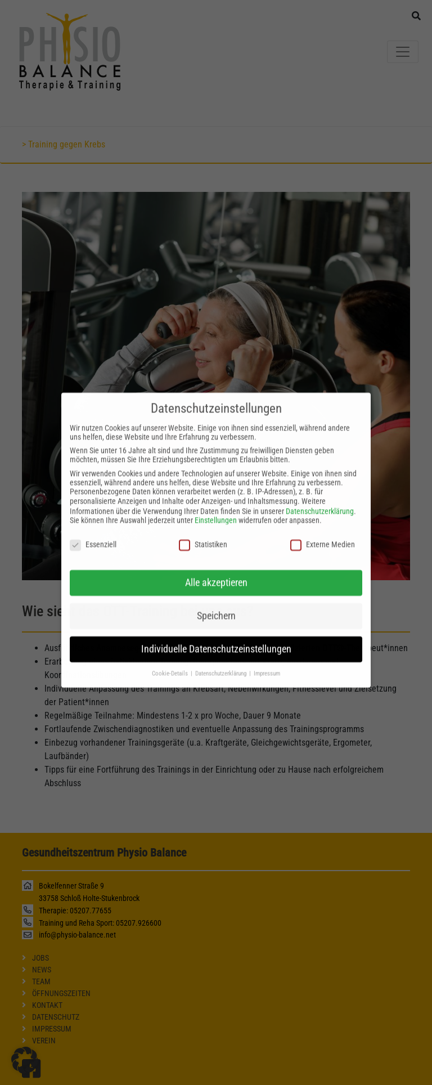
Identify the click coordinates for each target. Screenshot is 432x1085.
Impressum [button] (267, 665)
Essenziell (93, 536)
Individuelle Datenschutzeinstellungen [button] (216, 641)
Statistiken (203, 536)
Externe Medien (322, 536)
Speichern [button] (216, 607)
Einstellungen (216, 512)
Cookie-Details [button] (171, 665)
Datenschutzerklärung (320, 503)
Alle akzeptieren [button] (216, 574)
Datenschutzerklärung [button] (221, 665)
